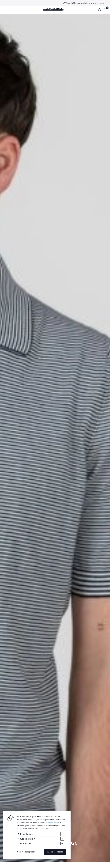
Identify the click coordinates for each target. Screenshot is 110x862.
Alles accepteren (55, 852)
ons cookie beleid (51, 822)
